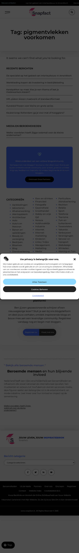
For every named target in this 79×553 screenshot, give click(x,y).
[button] (74, 259)
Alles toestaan (39, 282)
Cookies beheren (39, 289)
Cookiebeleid (38, 295)
